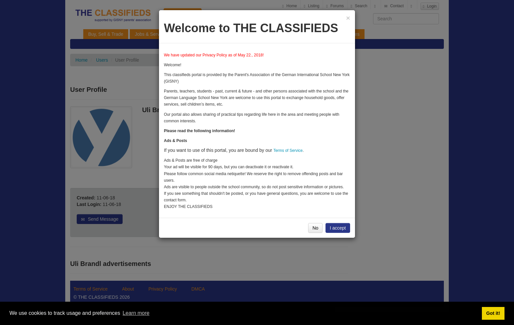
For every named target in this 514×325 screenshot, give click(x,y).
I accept (338, 228)
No (315, 228)
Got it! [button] (493, 313)
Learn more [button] (136, 313)
